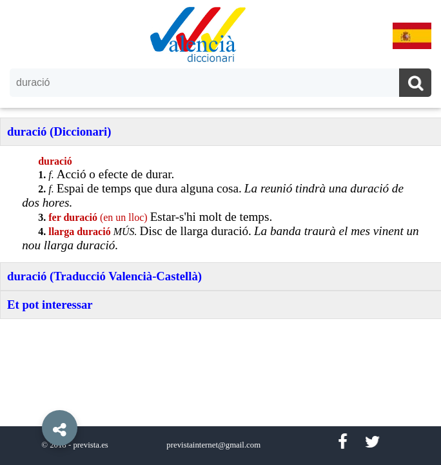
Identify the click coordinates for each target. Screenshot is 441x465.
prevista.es (90, 445)
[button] (32, 398)
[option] (220, 232)
